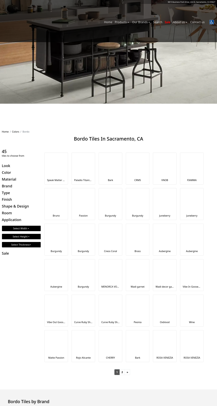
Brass (138, 251)
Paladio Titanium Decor (83, 180)
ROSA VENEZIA (164, 357)
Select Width (20, 228)
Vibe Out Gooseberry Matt (56, 322)
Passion (83, 215)
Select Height (20, 236)
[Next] (127, 372)
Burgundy (110, 215)
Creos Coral (110, 251)
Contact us (197, 22)
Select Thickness (20, 244)
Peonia (137, 322)
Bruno (56, 215)
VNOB (164, 180)
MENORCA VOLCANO (110, 286)
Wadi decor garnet (165, 286)
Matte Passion (56, 357)
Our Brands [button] (140, 22)
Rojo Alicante (83, 357)
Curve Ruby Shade (83, 322)
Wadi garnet (138, 286)
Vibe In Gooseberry (192, 286)
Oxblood (165, 322)
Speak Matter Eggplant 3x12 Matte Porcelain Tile (56, 180)
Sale (167, 22)
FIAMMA (192, 180)
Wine (192, 322)
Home (108, 22)
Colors (15, 131)
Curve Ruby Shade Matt (110, 322)
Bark (110, 180)
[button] (211, 22)
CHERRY (110, 357)
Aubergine (165, 251)
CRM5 (137, 180)
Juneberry (164, 215)
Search (157, 22)
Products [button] (121, 22)
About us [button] (179, 22)
